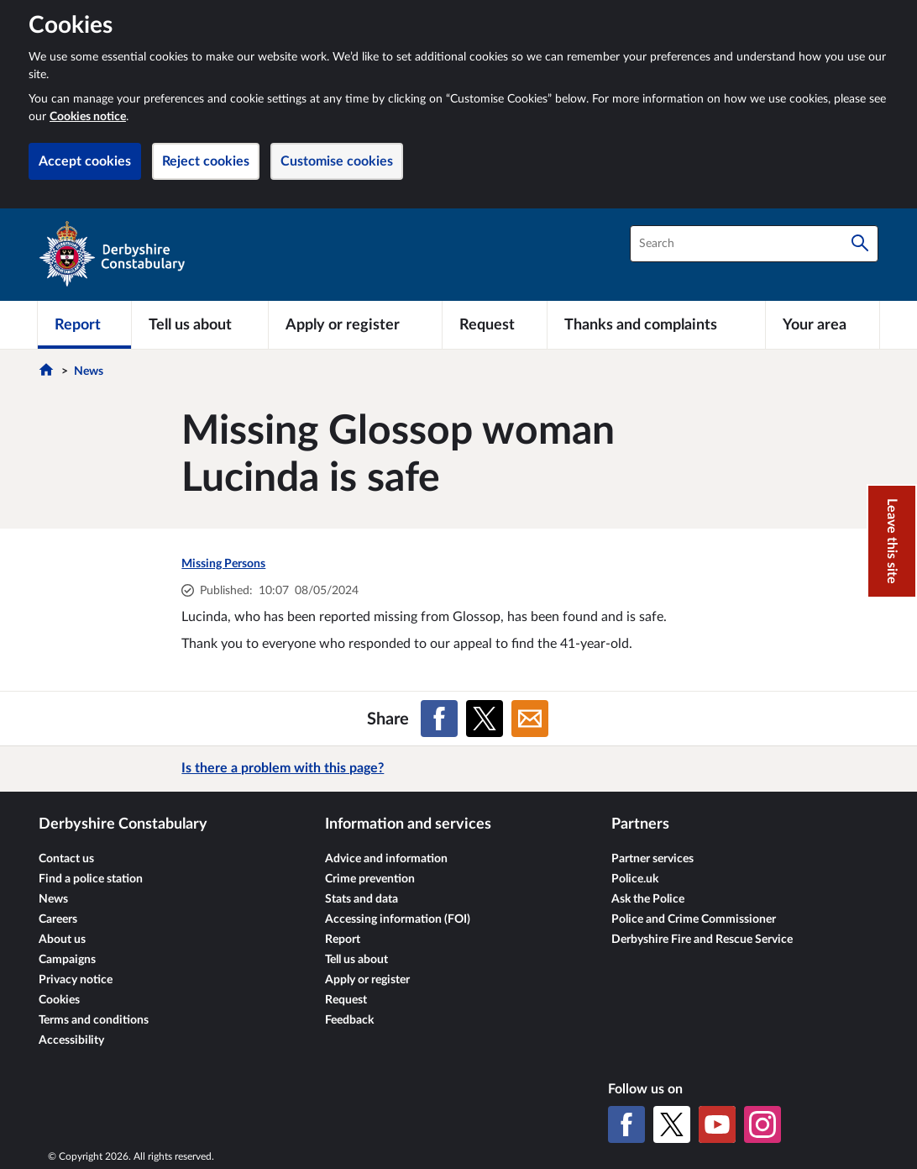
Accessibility (71, 1040)
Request (346, 1000)
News (88, 371)
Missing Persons (223, 564)
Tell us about (356, 960)
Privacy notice (76, 980)
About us (62, 939)
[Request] (495, 324)
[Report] (84, 324)
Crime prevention (370, 879)
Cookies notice (88, 117)
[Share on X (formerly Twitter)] (484, 718)
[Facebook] (626, 1124)
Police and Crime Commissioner (693, 919)
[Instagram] (762, 1124)
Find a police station (91, 879)
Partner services (652, 859)
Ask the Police (647, 899)
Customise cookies (336, 161)
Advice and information (386, 859)
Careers (58, 919)
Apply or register (367, 980)
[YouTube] (717, 1124)
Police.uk (634, 879)
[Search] (859, 243)
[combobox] (754, 243)
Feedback (349, 1020)
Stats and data (361, 899)
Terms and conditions (94, 1020)
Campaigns (67, 960)
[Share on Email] (529, 718)
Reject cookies (205, 161)
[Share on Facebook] (439, 718)
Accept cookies (85, 161)
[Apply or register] (355, 324)
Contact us (66, 859)
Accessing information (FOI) (397, 919)
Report (342, 939)
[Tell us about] (200, 324)
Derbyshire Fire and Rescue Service (702, 939)
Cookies (59, 1000)
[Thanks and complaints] (656, 324)
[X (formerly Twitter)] (671, 1124)
